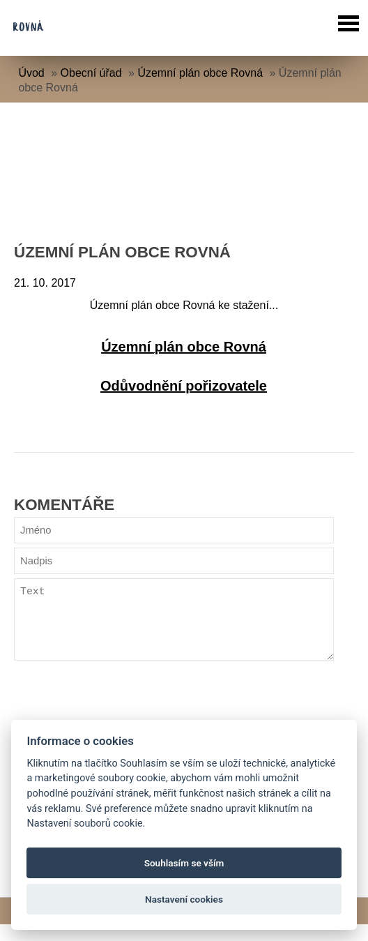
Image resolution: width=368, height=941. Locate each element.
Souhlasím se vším (184, 862)
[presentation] (120, 717)
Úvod (31, 73)
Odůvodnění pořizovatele (183, 385)
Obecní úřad (91, 73)
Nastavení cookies (184, 899)
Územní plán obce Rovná (200, 73)
